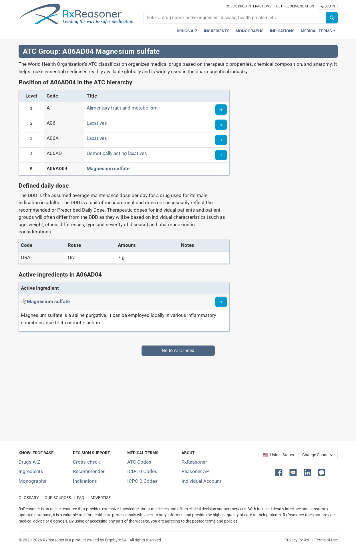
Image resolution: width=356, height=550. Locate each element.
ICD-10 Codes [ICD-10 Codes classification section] (142, 471)
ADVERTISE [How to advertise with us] (100, 497)
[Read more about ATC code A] (221, 109)
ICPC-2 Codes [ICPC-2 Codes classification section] (142, 481)
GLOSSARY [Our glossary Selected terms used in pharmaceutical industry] (29, 497)
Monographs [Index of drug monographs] (32, 481)
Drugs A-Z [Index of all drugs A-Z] (29, 462)
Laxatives (97, 123)
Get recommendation (295, 6)
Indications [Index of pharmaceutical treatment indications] (85, 481)
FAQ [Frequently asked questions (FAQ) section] (80, 497)
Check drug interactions (248, 6)
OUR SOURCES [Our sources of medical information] (58, 497)
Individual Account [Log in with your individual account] (201, 481)
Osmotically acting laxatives (117, 153)
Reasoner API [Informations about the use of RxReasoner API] (196, 471)
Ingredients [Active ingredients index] (217, 31)
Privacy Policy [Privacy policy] (297, 540)
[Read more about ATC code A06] (221, 125)
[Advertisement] (178, 396)
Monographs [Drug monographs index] (250, 31)
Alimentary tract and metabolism (122, 108)
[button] (280, 472)
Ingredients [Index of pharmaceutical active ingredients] (31, 471)
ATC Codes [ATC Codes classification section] (139, 462)
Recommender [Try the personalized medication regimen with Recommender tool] (89, 471)
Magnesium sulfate (108, 168)
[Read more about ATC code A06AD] (221, 155)
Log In (327, 6)
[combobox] (235, 17)
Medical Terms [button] (316, 31)
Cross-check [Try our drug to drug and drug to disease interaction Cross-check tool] (86, 462)
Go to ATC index (178, 350)
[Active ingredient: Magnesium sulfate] (48, 301)
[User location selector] (318, 455)
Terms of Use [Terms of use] (326, 540)
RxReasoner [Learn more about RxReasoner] (194, 462)
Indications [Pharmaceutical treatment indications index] (282, 31)
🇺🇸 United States (278, 454)
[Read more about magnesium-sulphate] (221, 302)
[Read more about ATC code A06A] (221, 140)
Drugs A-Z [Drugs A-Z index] (187, 31)
